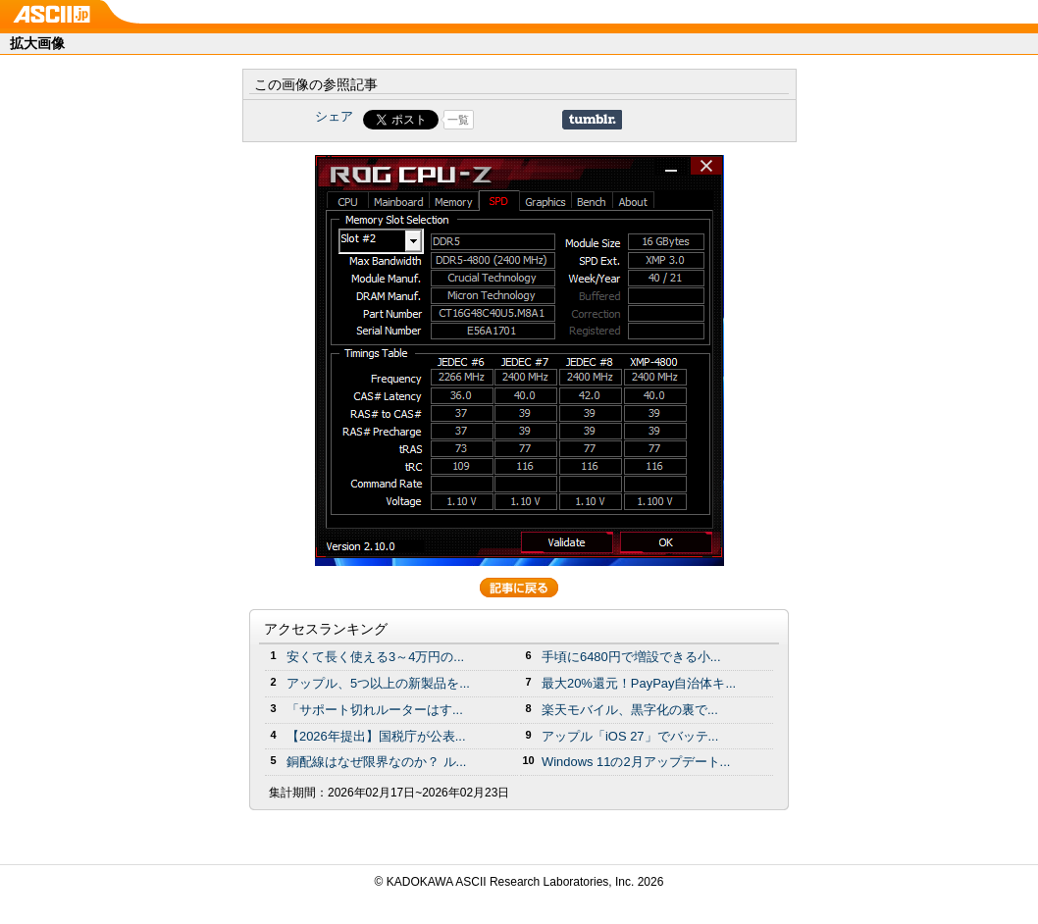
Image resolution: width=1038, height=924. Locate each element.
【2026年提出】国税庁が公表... (376, 736)
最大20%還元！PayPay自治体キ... (639, 683)
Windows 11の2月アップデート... (636, 761)
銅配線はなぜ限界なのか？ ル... (376, 761)
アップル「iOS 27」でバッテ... (630, 736)
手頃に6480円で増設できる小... (631, 656)
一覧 (458, 120)
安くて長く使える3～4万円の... (375, 656)
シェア (334, 116)
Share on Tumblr (592, 119)
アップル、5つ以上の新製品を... (378, 683)
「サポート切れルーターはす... (374, 709)
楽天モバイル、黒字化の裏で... (630, 709)
